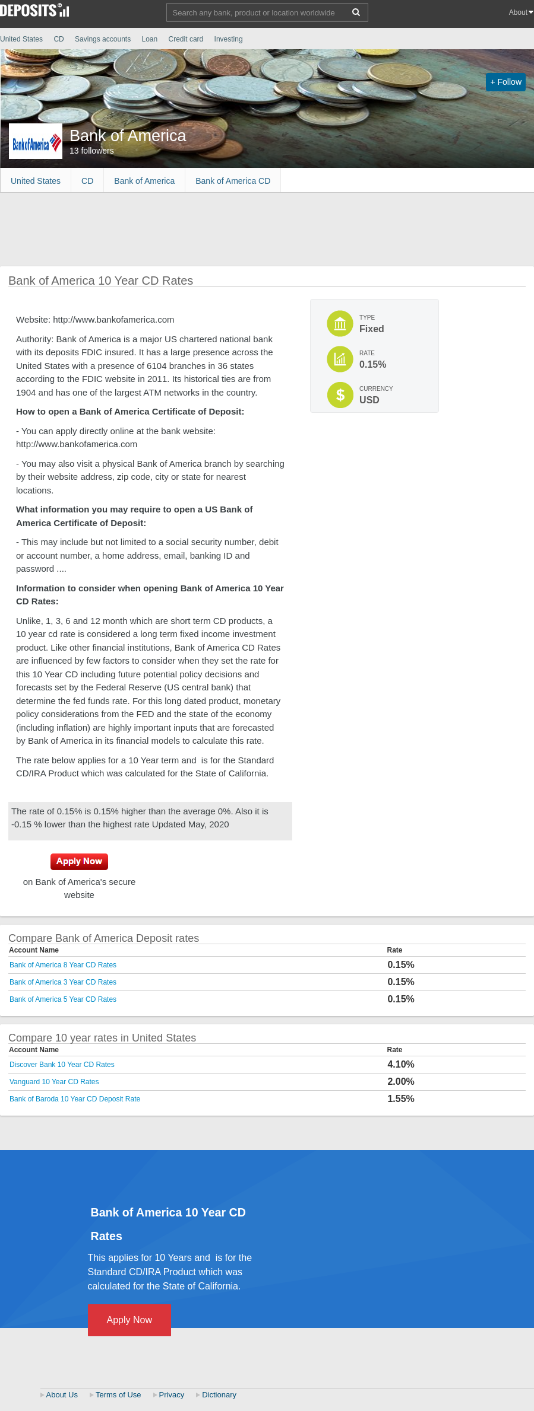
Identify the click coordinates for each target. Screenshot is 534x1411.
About (518, 12)
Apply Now (129, 1320)
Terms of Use (118, 1394)
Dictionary (219, 1394)
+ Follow (506, 82)
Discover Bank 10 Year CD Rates (62, 1064)
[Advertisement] (216, 227)
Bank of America (144, 181)
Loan (149, 39)
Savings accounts (103, 39)
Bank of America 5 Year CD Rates (63, 999)
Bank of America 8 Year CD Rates (63, 965)
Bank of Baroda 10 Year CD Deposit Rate (75, 1099)
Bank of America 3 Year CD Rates (63, 982)
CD (58, 39)
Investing (229, 39)
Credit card (186, 39)
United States (21, 39)
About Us (62, 1394)
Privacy (172, 1394)
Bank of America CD (232, 181)
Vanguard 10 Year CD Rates (54, 1082)
